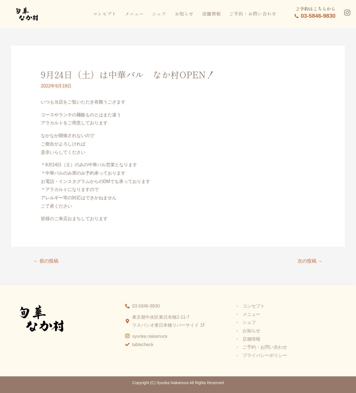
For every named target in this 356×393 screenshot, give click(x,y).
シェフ (159, 13)
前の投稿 (46, 261)
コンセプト (105, 13)
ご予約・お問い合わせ (252, 13)
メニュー (134, 13)
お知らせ (184, 13)
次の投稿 (309, 261)
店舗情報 (211, 13)
